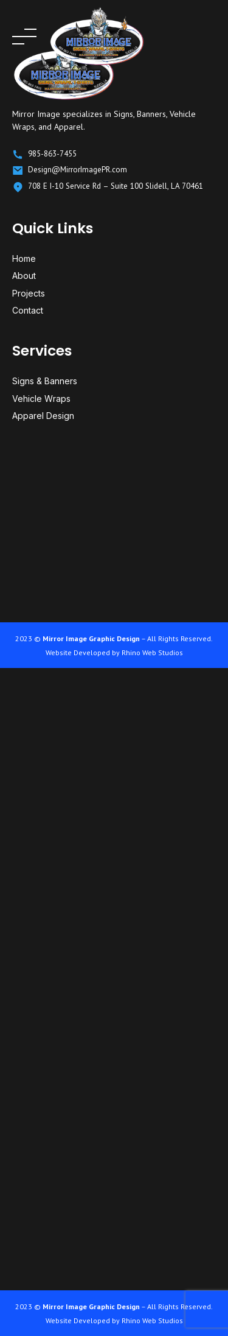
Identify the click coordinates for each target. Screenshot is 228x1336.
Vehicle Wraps (41, 398)
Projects (28, 293)
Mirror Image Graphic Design (91, 638)
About (24, 275)
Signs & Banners (44, 381)
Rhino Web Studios (152, 652)
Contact (27, 310)
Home (24, 258)
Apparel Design (43, 415)
